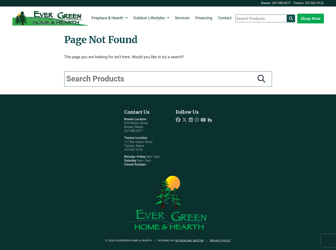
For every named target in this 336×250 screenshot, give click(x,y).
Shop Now (311, 18)
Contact (225, 18)
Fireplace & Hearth (107, 18)
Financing (203, 18)
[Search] (291, 18)
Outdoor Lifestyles (149, 18)
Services (182, 18)
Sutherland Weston (189, 240)
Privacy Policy (220, 240)
